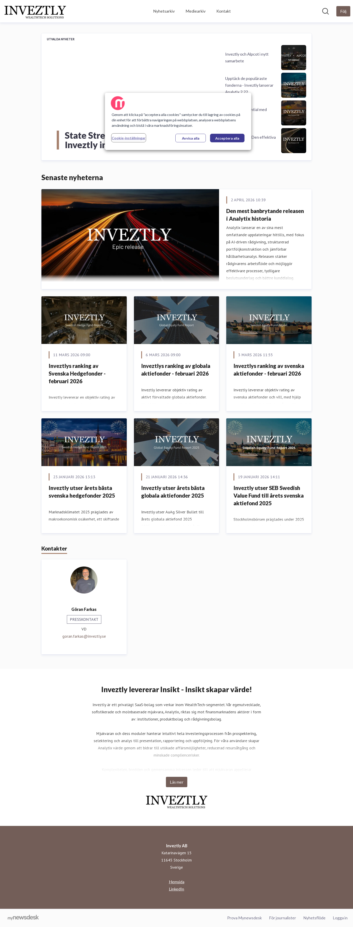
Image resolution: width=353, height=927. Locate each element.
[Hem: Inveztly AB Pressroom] (35, 11)
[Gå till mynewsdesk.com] (23, 918)
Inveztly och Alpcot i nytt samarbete (247, 57)
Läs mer (176, 782)
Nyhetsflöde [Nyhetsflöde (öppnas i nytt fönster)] (314, 917)
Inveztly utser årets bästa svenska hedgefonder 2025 (82, 492)
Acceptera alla (227, 138)
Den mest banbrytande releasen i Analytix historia (265, 215)
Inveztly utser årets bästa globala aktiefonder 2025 (173, 492)
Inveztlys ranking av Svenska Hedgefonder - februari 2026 (77, 373)
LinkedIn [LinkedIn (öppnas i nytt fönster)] (176, 888)
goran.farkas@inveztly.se (84, 636)
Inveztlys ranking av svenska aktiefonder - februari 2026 (268, 370)
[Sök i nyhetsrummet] (325, 11)
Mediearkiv (196, 11)
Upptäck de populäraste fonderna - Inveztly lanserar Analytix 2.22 (249, 85)
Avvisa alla (190, 138)
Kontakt (223, 11)
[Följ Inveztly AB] (343, 11)
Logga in (340, 917)
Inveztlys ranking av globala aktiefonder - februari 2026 (175, 370)
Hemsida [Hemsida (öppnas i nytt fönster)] (176, 881)
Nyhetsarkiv (164, 11)
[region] (178, 121)
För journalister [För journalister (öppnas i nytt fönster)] (282, 917)
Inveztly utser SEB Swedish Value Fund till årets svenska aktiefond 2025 (268, 495)
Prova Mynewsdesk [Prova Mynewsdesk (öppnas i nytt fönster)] (244, 917)
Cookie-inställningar (129, 138)
